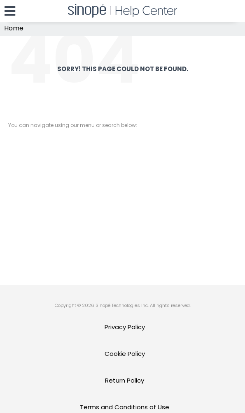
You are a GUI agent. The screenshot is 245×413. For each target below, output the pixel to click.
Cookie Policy (125, 353)
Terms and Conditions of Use (124, 407)
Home (13, 28)
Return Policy (124, 380)
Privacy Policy (125, 327)
